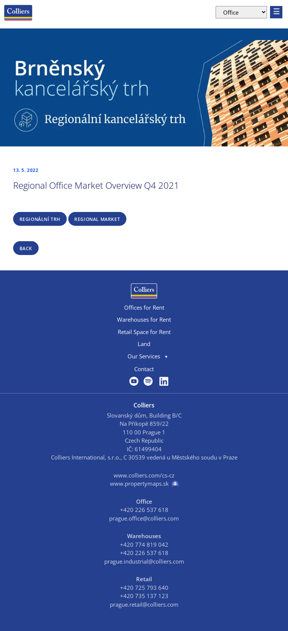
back (26, 248)
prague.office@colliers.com (144, 518)
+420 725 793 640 (144, 587)
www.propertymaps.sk (144, 484)
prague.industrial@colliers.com (144, 561)
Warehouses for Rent (144, 319)
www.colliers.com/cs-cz (144, 475)
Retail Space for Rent (144, 332)
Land (144, 344)
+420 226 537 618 (144, 509)
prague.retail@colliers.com (144, 604)
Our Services (144, 356)
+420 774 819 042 (144, 544)
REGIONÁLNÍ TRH (40, 219)
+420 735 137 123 (144, 596)
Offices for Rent (144, 307)
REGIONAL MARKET (97, 219)
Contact (144, 369)
